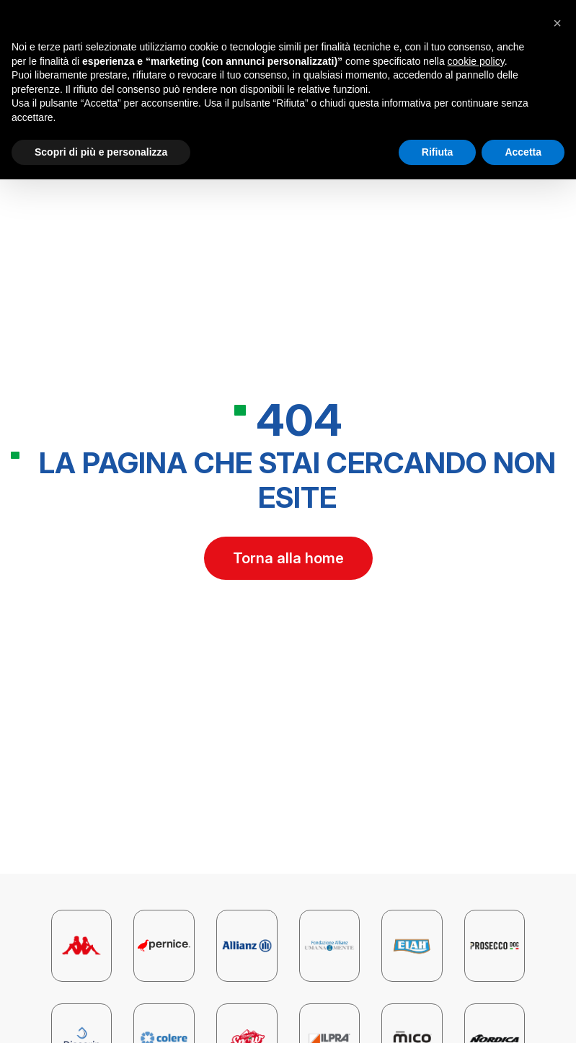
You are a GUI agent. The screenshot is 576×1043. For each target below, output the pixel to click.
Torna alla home (288, 558)
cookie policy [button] (476, 61)
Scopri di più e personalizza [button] (101, 152)
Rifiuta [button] (437, 152)
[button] (557, 23)
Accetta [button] (523, 152)
